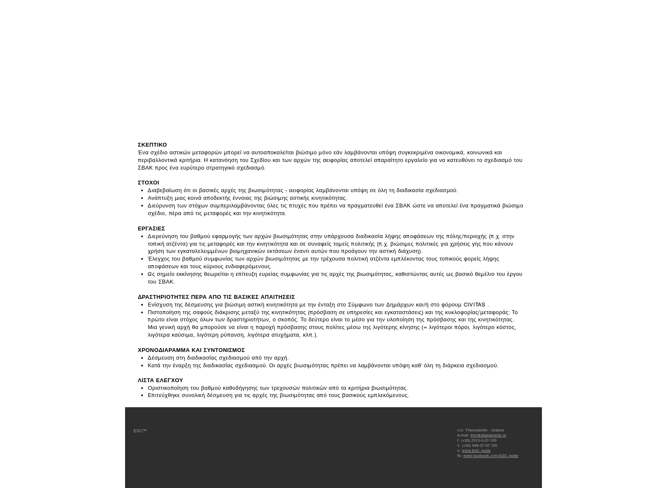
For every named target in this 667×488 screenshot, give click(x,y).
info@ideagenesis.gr (488, 435)
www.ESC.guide (476, 450)
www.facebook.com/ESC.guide (490, 455)
